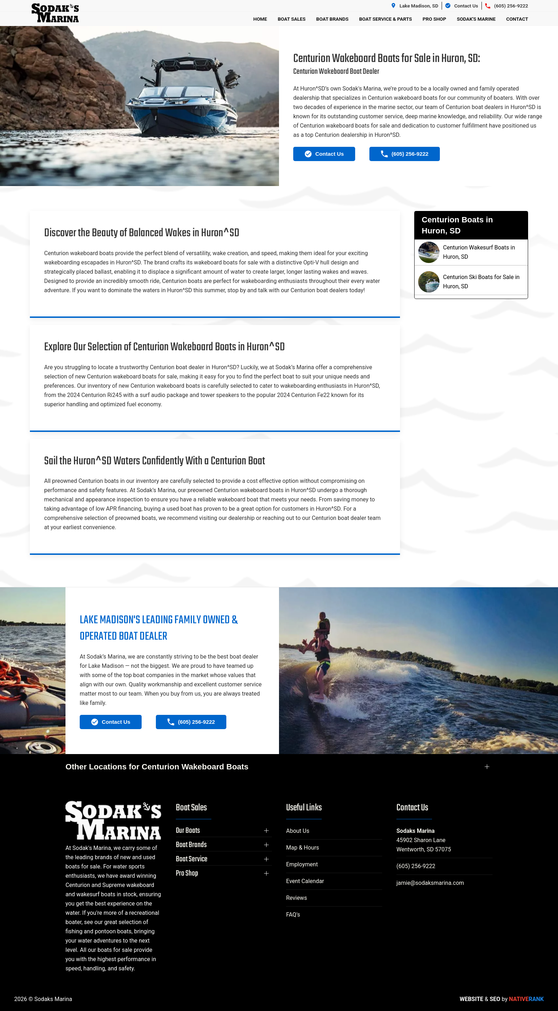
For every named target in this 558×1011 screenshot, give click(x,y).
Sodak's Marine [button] (476, 19)
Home (260, 19)
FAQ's (293, 914)
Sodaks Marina (415, 830)
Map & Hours (302, 847)
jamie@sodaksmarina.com (430, 883)
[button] (224, 830)
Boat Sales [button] (291, 19)
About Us (297, 830)
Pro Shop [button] (434, 19)
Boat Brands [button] (332, 19)
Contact (517, 19)
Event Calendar (305, 881)
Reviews (296, 897)
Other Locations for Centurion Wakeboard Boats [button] (156, 766)
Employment (302, 864)
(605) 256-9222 (415, 866)
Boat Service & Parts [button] (385, 19)
